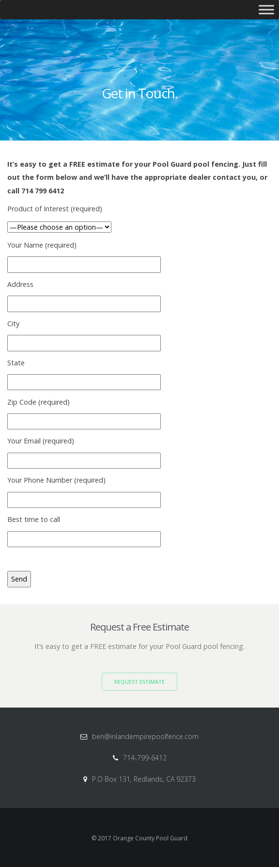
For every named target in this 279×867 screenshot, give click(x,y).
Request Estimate (139, 681)
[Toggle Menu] (266, 9)
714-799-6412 (145, 757)
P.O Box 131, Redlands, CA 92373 (144, 779)
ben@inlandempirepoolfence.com (145, 736)
